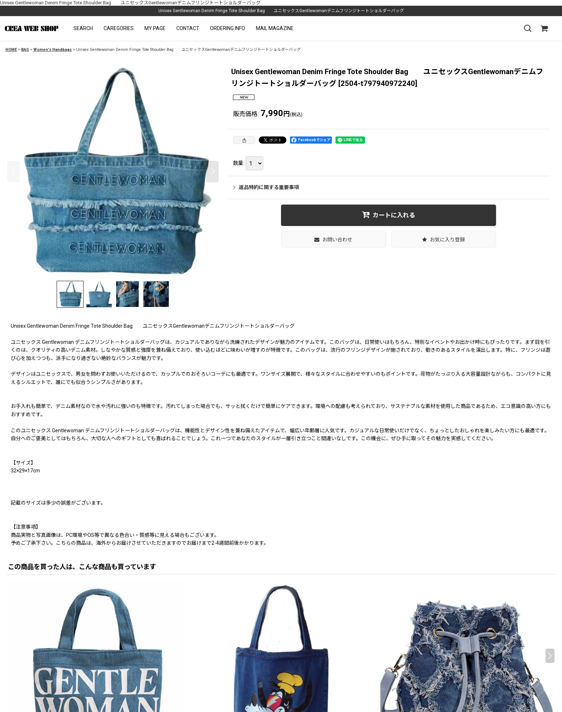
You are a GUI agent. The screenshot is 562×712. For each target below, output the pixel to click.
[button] (83, 28)
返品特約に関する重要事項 (266, 187)
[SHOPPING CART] (544, 28)
